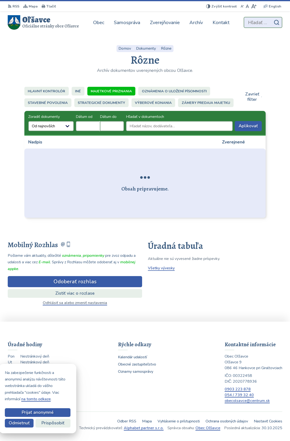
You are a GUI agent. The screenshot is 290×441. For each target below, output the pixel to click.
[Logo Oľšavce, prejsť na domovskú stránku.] (43, 22)
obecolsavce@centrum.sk (247, 400)
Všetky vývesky (161, 268)
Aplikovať (250, 127)
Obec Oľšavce (207, 428)
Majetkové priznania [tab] (111, 91)
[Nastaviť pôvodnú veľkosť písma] (247, 6)
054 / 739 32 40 (239, 395)
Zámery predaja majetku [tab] (206, 102)
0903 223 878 (238, 389)
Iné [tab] (78, 91)
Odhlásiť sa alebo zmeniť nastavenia (75, 302)
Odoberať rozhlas (75, 281)
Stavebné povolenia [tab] (48, 102)
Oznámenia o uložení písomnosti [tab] (174, 91)
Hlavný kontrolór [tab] (46, 91)
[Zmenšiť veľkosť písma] (242, 6)
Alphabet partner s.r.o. (144, 428)
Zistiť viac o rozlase (75, 293)
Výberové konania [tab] (153, 102)
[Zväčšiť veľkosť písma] (253, 6)
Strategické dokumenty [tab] (101, 102)
